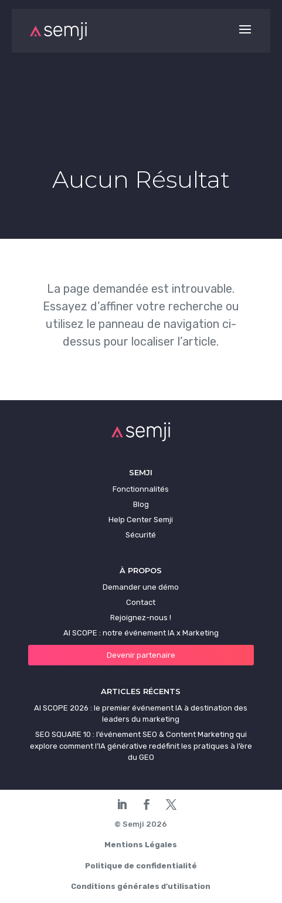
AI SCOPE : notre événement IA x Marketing (141, 632)
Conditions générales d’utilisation (140, 886)
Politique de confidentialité (141, 865)
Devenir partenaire (141, 655)
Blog (141, 504)
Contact (140, 602)
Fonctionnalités (141, 489)
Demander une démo (141, 587)
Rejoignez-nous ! (140, 617)
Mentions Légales (140, 844)
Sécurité (140, 534)
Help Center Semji (140, 519)
